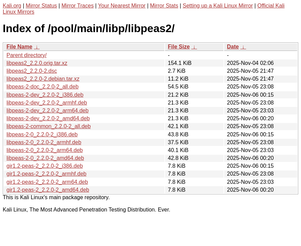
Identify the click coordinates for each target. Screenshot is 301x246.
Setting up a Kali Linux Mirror (218, 6)
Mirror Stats (164, 6)
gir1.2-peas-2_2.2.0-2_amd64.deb (47, 190)
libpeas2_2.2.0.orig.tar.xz (36, 63)
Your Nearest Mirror (122, 6)
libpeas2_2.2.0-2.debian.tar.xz (42, 79)
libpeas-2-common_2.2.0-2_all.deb (48, 126)
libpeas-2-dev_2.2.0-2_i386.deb (44, 95)
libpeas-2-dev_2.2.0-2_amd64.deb (48, 118)
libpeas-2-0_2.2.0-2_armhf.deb (43, 142)
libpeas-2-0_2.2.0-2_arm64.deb (44, 150)
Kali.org (12, 6)
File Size (179, 47)
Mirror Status (41, 6)
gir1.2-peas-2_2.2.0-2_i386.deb (44, 166)
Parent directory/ (26, 55)
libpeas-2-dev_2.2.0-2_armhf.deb (46, 103)
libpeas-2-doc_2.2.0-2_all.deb (42, 87)
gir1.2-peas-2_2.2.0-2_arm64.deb (47, 182)
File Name (19, 47)
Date (233, 47)
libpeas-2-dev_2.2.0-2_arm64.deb (47, 110)
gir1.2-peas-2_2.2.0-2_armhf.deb (46, 174)
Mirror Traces (77, 6)
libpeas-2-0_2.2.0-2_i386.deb (42, 134)
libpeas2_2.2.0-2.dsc (31, 71)
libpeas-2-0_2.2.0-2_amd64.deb (45, 158)
